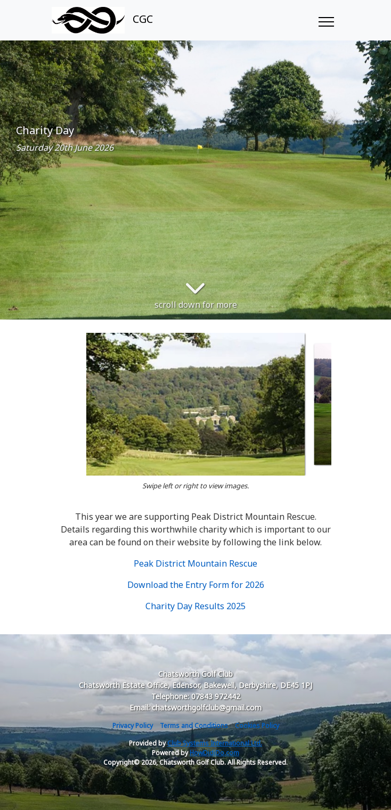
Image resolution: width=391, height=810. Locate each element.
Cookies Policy (257, 725)
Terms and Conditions (194, 725)
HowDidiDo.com (214, 752)
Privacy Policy (132, 725)
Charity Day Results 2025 (195, 606)
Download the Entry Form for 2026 (195, 585)
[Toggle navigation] (325, 20)
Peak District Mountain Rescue (195, 563)
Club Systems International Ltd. (214, 743)
